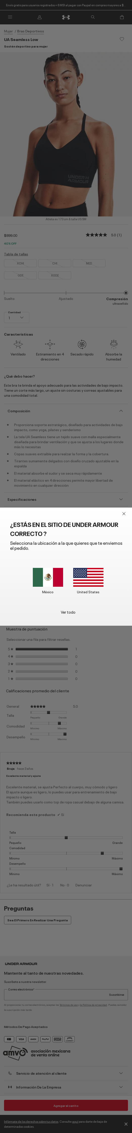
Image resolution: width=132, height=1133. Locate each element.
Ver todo (68, 611)
